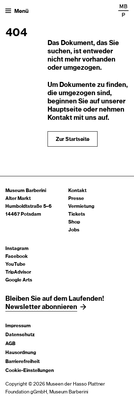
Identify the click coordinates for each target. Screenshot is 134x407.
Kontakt (77, 190)
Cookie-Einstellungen (29, 370)
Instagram (17, 248)
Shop (74, 222)
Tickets (76, 214)
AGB (10, 344)
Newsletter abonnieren (41, 307)
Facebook (16, 256)
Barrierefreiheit (22, 361)
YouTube (15, 264)
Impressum (18, 326)
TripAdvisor (18, 272)
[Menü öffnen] (17, 10)
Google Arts (18, 280)
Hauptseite (65, 110)
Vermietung (81, 206)
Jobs (73, 230)
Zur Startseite (72, 139)
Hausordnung (20, 352)
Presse (76, 198)
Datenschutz (20, 335)
